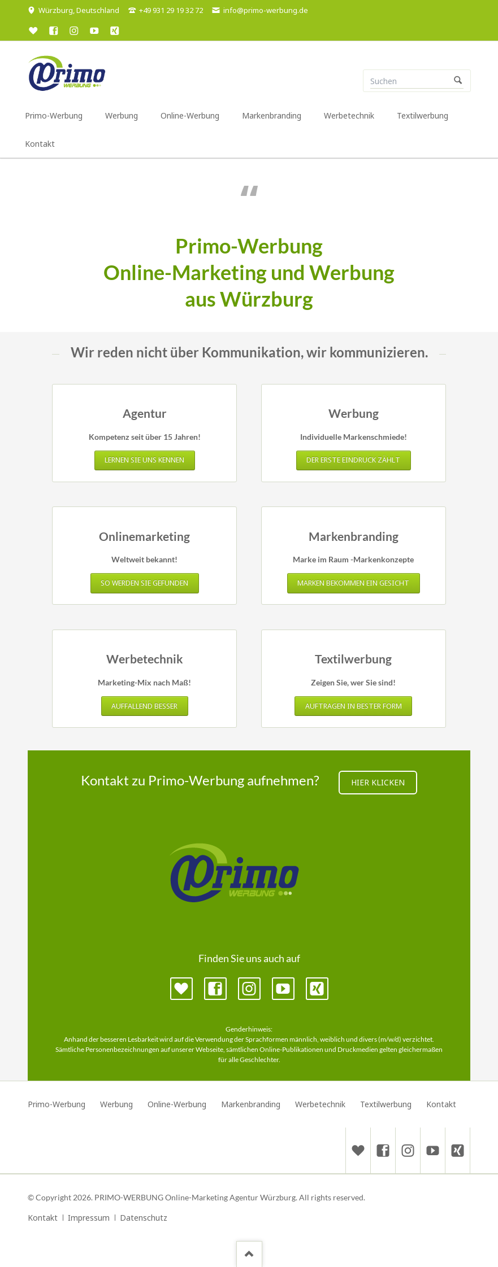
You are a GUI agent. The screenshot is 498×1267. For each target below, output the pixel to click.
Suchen (457, 80)
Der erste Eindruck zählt (353, 460)
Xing (317, 988)
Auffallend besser (144, 706)
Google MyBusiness (181, 988)
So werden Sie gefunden (144, 583)
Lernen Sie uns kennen (144, 460)
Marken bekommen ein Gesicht (353, 583)
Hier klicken (378, 782)
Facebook (215, 988)
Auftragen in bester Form (353, 706)
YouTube (283, 988)
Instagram (249, 988)
